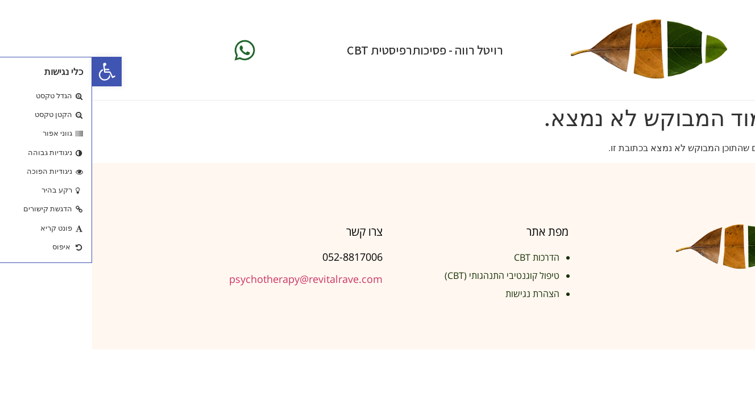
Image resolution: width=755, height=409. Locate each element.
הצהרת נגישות (440, 293)
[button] (15, 71)
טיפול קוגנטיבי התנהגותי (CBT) (409, 275)
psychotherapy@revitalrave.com (214, 279)
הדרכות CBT (444, 257)
